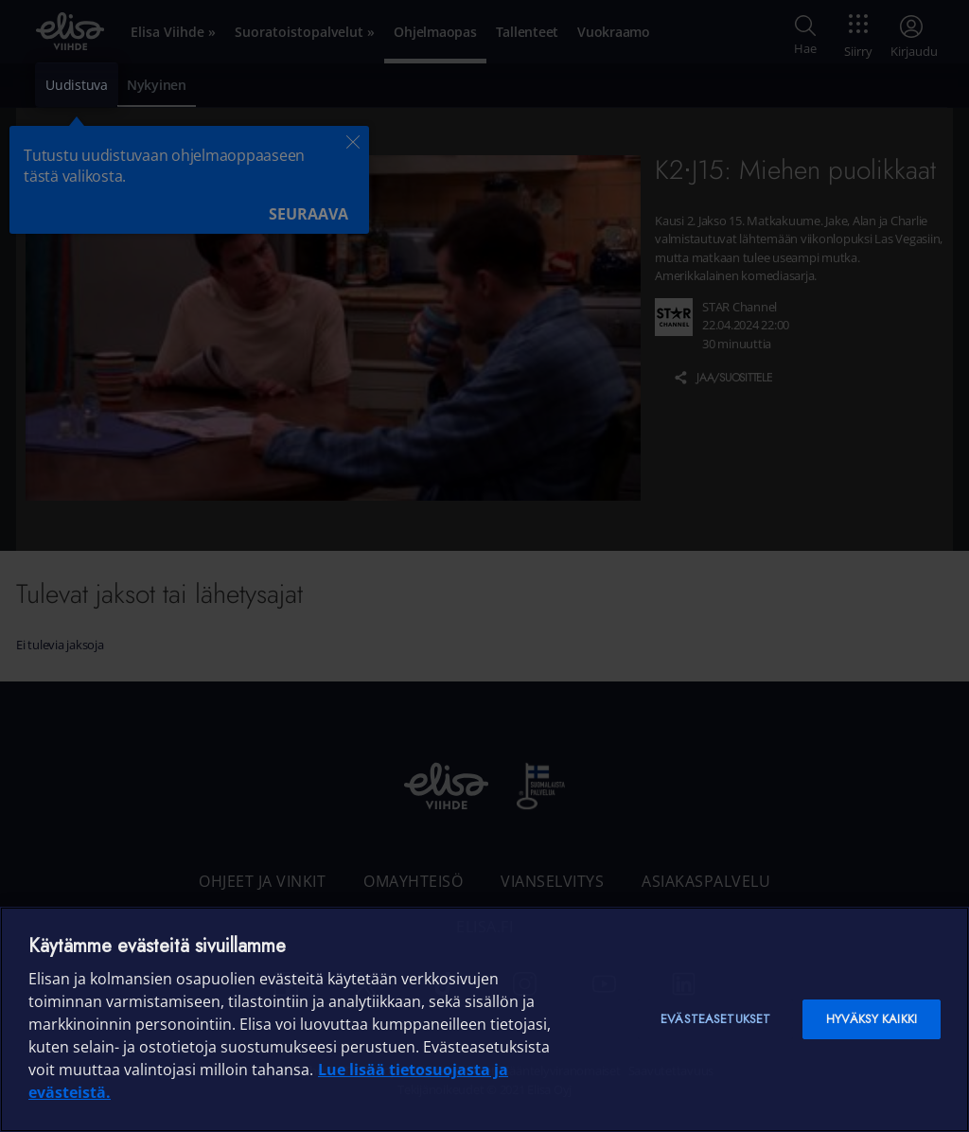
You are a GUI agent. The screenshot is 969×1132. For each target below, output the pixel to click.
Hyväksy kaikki (871, 1019)
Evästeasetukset (715, 1019)
